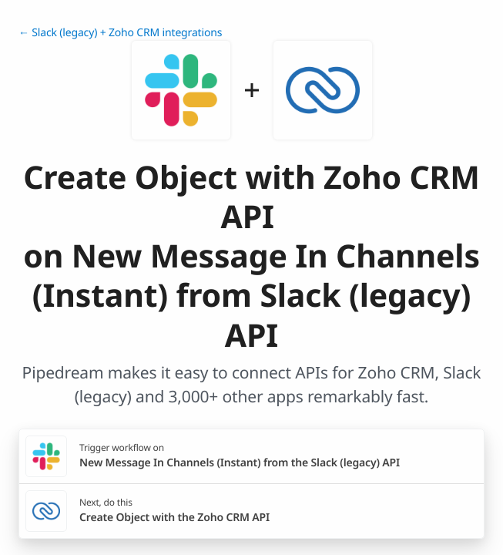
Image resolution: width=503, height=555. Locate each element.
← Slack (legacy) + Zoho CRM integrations (120, 32)
